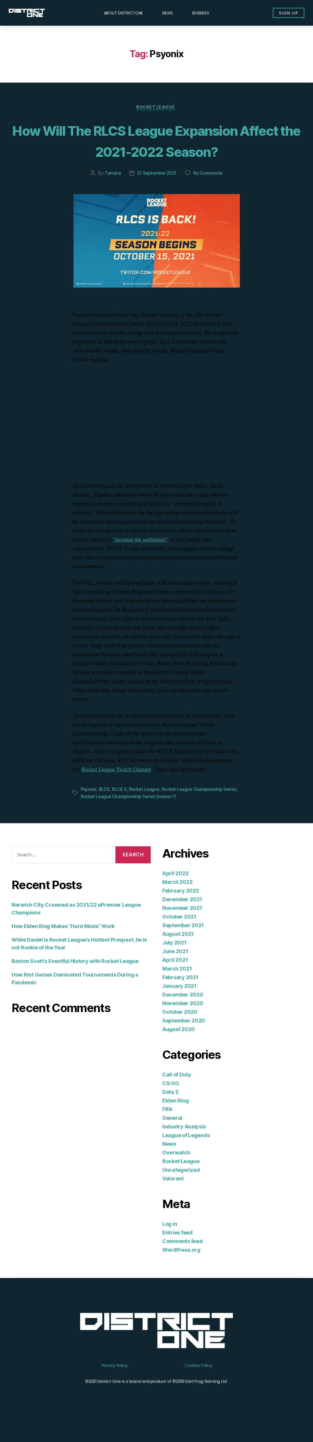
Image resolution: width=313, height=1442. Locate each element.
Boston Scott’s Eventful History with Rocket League (75, 982)
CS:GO (170, 1105)
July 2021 (174, 964)
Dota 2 (170, 1113)
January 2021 (179, 1007)
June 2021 (175, 973)
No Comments (209, 195)
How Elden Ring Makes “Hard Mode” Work (63, 947)
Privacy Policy (115, 1387)
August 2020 (178, 1051)
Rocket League (156, 108)
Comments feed (182, 1263)
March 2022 (177, 903)
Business (200, 13)
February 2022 (180, 912)
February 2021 (180, 999)
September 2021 (183, 947)
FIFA (167, 1131)
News (167, 13)
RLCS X (121, 811)
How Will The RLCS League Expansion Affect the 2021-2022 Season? (156, 151)
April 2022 (175, 895)
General (172, 1139)
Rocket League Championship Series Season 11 (147, 818)
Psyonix (89, 811)
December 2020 (182, 1016)
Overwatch (176, 1174)
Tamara (111, 195)
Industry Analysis (184, 1148)
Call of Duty (176, 1096)
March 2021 (177, 990)
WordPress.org (181, 1271)
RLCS (105, 811)
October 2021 (179, 938)
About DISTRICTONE (123, 13)
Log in (169, 1245)
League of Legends (186, 1157)
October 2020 (180, 1033)
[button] (285, 13)
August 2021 (178, 955)
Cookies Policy (198, 1387)
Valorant (173, 1200)
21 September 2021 (156, 195)
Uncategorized (181, 1191)
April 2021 (175, 981)
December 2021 (182, 921)
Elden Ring (175, 1122)
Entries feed (177, 1254)
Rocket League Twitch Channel (120, 791)
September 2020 (183, 1042)
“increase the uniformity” (143, 561)
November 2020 (182, 1025)
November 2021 (182, 929)
